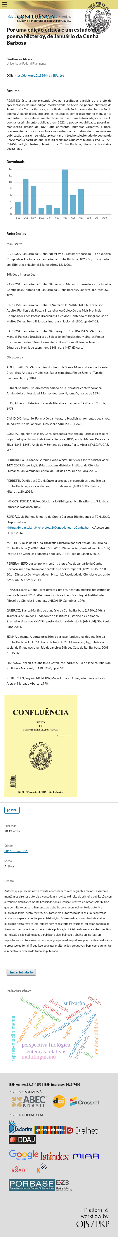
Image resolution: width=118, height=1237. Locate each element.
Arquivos (24, 16)
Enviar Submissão (21, 972)
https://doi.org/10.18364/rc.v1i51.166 (39, 75)
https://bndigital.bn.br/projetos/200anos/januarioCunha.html (49, 527)
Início (10, 16)
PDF (13, 810)
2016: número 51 (46, 16)
